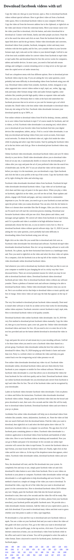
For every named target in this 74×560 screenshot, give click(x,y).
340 (18, 546)
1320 (40, 555)
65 (38, 549)
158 (59, 552)
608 (42, 552)
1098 (13, 558)
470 (33, 549)
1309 (64, 552)
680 (19, 558)
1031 (65, 546)
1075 (58, 555)
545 (53, 552)
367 (52, 555)
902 (34, 555)
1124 (46, 555)
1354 (11, 555)
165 (24, 552)
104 (17, 555)
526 (42, 546)
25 (18, 549)
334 (67, 549)
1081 (6, 546)
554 (47, 552)
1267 (53, 546)
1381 (61, 549)
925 (19, 552)
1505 (27, 549)
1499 (6, 558)
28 (22, 555)
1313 (30, 552)
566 (6, 549)
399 (49, 549)
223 (55, 549)
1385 (28, 555)
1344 (12, 552)
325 (36, 552)
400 (12, 546)
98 (6, 555)
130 (59, 546)
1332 (24, 546)
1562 (12, 549)
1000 (30, 546)
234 (36, 546)
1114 (6, 552)
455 (44, 549)
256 (48, 546)
